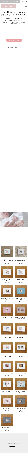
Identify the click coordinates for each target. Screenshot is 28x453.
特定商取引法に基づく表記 (13, 443)
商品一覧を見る (14, 40)
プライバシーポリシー (13, 440)
